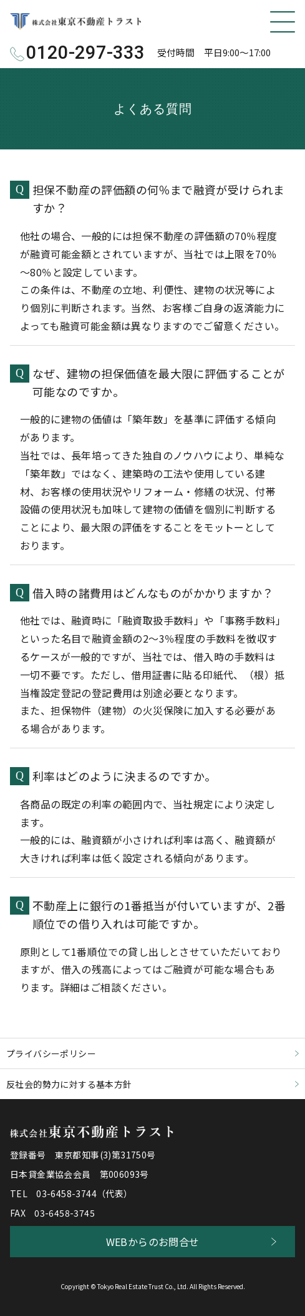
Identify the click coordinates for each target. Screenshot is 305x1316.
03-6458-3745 (64, 1213)
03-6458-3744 (66, 1193)
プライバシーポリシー (51, 1053)
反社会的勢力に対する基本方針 (69, 1084)
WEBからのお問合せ (153, 1241)
